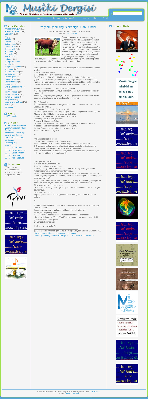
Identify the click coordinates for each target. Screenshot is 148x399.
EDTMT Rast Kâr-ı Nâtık (15, 150)
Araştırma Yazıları (12, 31)
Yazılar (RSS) (95, 392)
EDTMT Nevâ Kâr (12, 155)
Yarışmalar (9, 99)
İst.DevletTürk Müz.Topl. (15, 133)
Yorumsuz (9, 107)
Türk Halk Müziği (12, 97)
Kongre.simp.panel (13, 67)
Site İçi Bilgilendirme (13, 87)
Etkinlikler (9, 51)
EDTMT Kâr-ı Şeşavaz (14, 158)
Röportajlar (9, 84)
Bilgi (6, 36)
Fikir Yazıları (10, 56)
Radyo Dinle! (102, 18)
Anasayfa (43, 18)
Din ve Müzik (10, 46)
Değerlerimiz (10, 44)
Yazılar (8, 104)
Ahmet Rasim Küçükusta (15, 125)
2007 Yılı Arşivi (10, 116)
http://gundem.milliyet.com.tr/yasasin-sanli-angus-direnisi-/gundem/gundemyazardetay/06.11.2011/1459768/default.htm (64, 234)
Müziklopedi (10, 140)
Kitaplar (8, 64)
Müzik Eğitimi (10, 77)
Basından (9, 34)
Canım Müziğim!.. (64, 18)
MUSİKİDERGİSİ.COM (14, 138)
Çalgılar (8, 39)
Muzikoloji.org (10, 143)
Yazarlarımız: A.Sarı (13, 102)
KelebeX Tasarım (72, 393)
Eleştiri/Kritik (10, 49)
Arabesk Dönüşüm (13, 29)
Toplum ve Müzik (12, 94)
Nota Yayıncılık (11, 145)
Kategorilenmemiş (12, 61)
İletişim (85, 18)
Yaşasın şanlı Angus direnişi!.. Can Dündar (68, 27)
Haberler (8, 59)
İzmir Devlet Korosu (13, 135)
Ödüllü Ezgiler (11, 79)
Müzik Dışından (11, 74)
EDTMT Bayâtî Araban (14, 153)
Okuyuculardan (11, 82)
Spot (7, 89)
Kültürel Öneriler (12, 72)
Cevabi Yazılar (11, 41)
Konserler (9, 69)
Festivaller (9, 54)
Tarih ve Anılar (11, 92)
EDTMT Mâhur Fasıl (13, 148)
